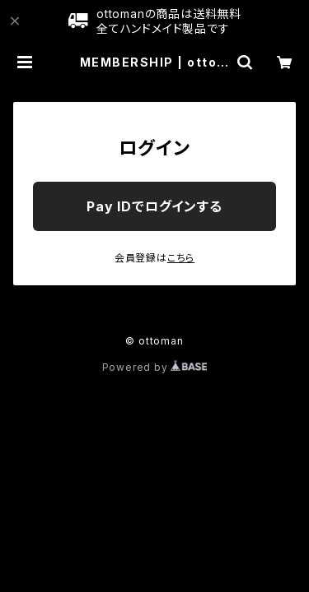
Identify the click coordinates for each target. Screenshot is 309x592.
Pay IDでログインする (154, 206)
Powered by (155, 367)
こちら (180, 258)
